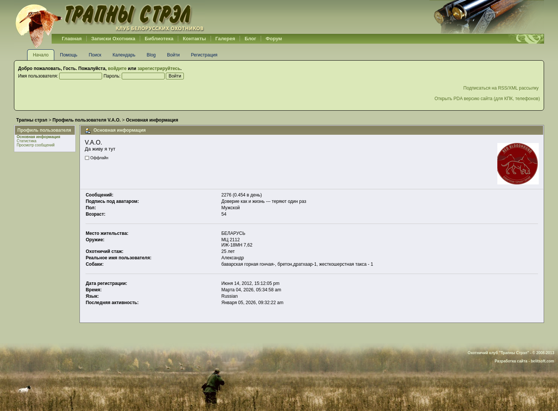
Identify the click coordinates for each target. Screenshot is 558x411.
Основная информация (38, 137)
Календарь (124, 55)
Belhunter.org (109, 17)
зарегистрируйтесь (159, 68)
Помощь (68, 55)
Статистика (27, 141)
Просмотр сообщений (36, 145)
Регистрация (204, 55)
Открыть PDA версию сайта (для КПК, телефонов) (487, 98)
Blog (151, 55)
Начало (41, 55)
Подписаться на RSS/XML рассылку (501, 88)
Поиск (95, 55)
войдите (117, 68)
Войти (173, 55)
